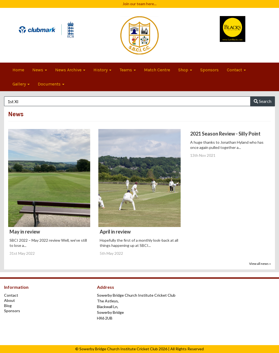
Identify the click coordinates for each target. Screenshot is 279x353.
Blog (8, 305)
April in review (115, 232)
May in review (25, 232)
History (102, 69)
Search (262, 101)
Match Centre (157, 69)
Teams (128, 69)
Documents (51, 84)
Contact (236, 69)
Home (18, 69)
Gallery (21, 84)
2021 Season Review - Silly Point (225, 134)
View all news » (260, 264)
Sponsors (209, 69)
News (39, 69)
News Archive (70, 69)
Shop (185, 69)
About (9, 300)
